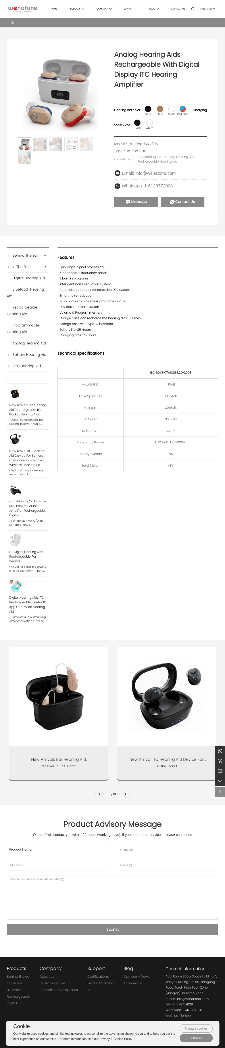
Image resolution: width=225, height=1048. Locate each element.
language (205, 9)
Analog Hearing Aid (179, 157)
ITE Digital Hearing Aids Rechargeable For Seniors (26, 556)
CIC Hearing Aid (149, 157)
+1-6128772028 (182, 1004)
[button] (99, 794)
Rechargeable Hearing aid (157, 161)
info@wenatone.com (193, 999)
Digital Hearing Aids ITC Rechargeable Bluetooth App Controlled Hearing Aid (27, 604)
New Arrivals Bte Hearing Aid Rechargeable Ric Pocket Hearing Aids (27, 410)
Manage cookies (196, 1028)
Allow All (196, 1038)
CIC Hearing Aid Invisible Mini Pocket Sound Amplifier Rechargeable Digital (27, 508)
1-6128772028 (192, 1010)
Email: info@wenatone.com (149, 173)
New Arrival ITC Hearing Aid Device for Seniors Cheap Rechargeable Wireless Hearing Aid (26, 458)
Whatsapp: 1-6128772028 (147, 185)
